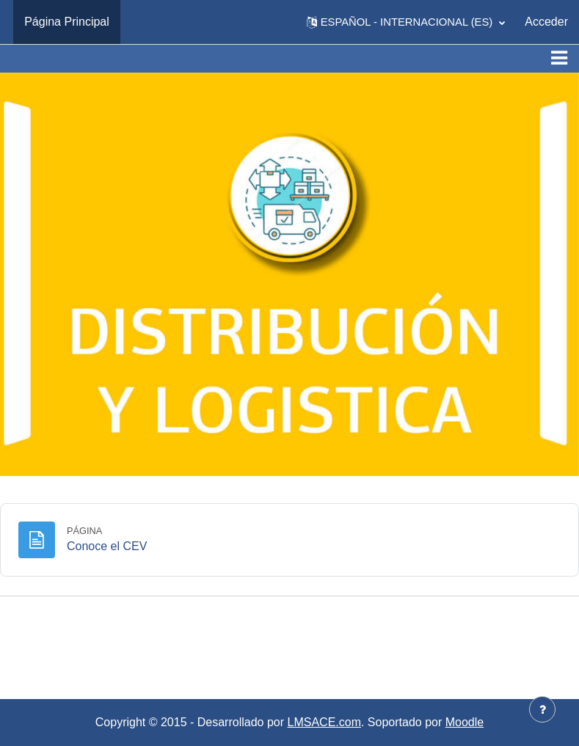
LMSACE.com (324, 722)
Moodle (464, 722)
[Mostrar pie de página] (542, 709)
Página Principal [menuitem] (66, 21)
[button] (406, 22)
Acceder (546, 21)
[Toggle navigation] (559, 58)
